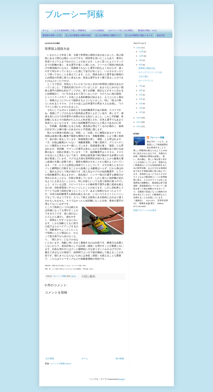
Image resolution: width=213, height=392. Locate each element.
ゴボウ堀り (143, 77)
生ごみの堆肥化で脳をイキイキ (139, 35)
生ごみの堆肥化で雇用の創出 (78, 35)
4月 (141, 99)
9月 (141, 60)
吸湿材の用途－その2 (52, 35)
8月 (141, 65)
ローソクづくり (145, 81)
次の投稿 (50, 359)
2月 (141, 108)
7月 (141, 86)
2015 (138, 48)
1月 (141, 112)
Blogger (121, 379)
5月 (141, 95)
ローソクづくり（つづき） (151, 72)
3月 (141, 104)
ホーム (46, 30)
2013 (138, 122)
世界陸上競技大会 (146, 68)
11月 (141, 52)
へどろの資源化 (97, 30)
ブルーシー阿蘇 (74, 14)
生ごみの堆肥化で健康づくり (108, 35)
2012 (138, 127)
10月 (141, 56)
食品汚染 (161, 35)
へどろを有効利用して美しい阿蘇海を (69, 30)
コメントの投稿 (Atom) (60, 364)
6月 (141, 91)
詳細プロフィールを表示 (144, 210)
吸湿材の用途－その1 (147, 30)
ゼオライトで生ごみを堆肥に (121, 30)
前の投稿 (120, 359)
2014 (138, 118)
